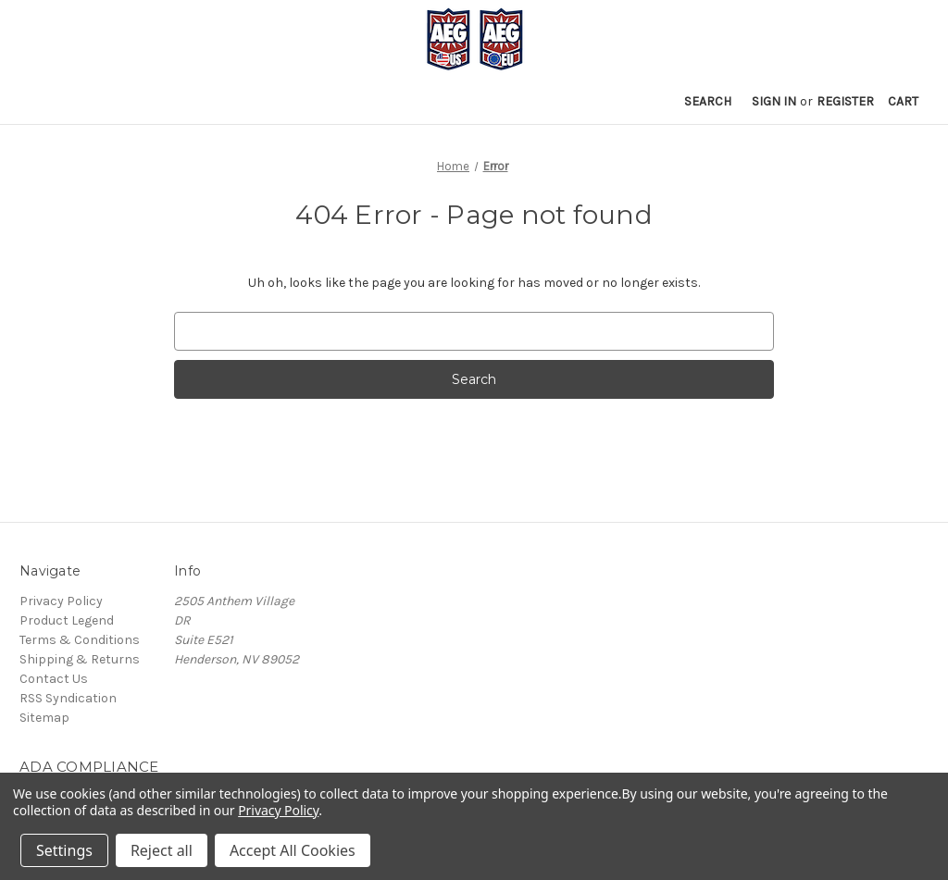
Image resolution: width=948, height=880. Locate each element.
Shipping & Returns (79, 659)
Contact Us (53, 679)
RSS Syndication (68, 698)
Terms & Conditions (79, 640)
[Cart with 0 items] (903, 101)
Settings (64, 850)
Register (845, 101)
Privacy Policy (61, 601)
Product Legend (66, 620)
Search (707, 101)
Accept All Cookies (293, 850)
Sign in (774, 101)
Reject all (162, 850)
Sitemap (44, 717)
